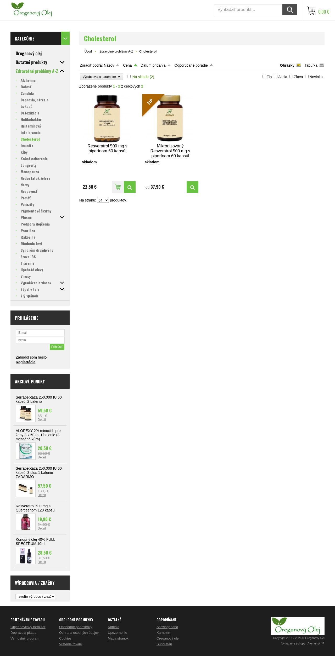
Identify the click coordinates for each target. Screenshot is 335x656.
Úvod (88, 51)
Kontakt (113, 627)
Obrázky (287, 65)
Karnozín (163, 633)
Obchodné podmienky (75, 627)
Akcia (282, 77)
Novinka (316, 77)
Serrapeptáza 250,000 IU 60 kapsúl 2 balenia (39, 399)
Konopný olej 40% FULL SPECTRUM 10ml (35, 541)
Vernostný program (24, 638)
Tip (269, 77)
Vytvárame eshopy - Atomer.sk (303, 643)
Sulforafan (164, 644)
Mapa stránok (118, 638)
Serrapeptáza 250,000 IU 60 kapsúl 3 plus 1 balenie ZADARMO (39, 472)
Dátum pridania (153, 65)
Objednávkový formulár (28, 627)
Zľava (298, 77)
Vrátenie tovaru (70, 644)
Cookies (65, 638)
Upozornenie (117, 633)
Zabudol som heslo (31, 357)
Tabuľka (311, 65)
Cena (127, 65)
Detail (42, 420)
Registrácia (25, 362)
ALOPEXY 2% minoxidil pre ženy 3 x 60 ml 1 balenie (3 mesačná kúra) (38, 435)
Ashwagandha (167, 627)
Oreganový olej (168, 638)
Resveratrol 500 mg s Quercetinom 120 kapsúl (35, 508)
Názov (109, 65)
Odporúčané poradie (191, 65)
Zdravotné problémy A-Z (116, 51)
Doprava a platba (23, 633)
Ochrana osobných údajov (79, 633)
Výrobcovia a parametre (101, 77)
